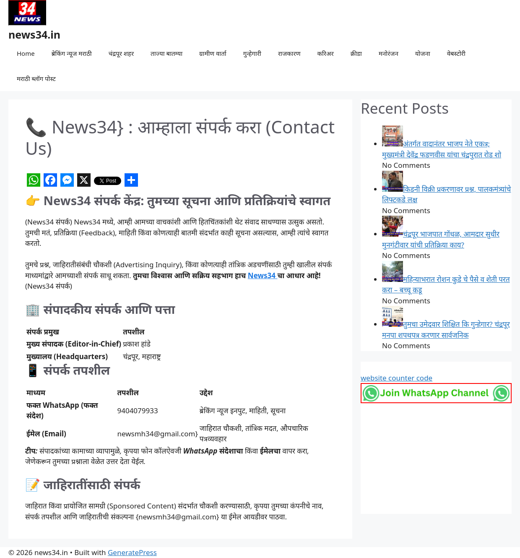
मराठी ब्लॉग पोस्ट (36, 78)
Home (26, 53)
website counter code (396, 378)
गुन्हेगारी (252, 53)
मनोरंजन (388, 53)
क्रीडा (356, 53)
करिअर (325, 53)
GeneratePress (132, 552)
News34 (263, 275)
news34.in (34, 34)
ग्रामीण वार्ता (212, 53)
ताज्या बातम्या (166, 53)
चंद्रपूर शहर (121, 53)
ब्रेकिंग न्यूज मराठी (72, 53)
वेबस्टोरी (456, 53)
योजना (422, 53)
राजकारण (289, 53)
